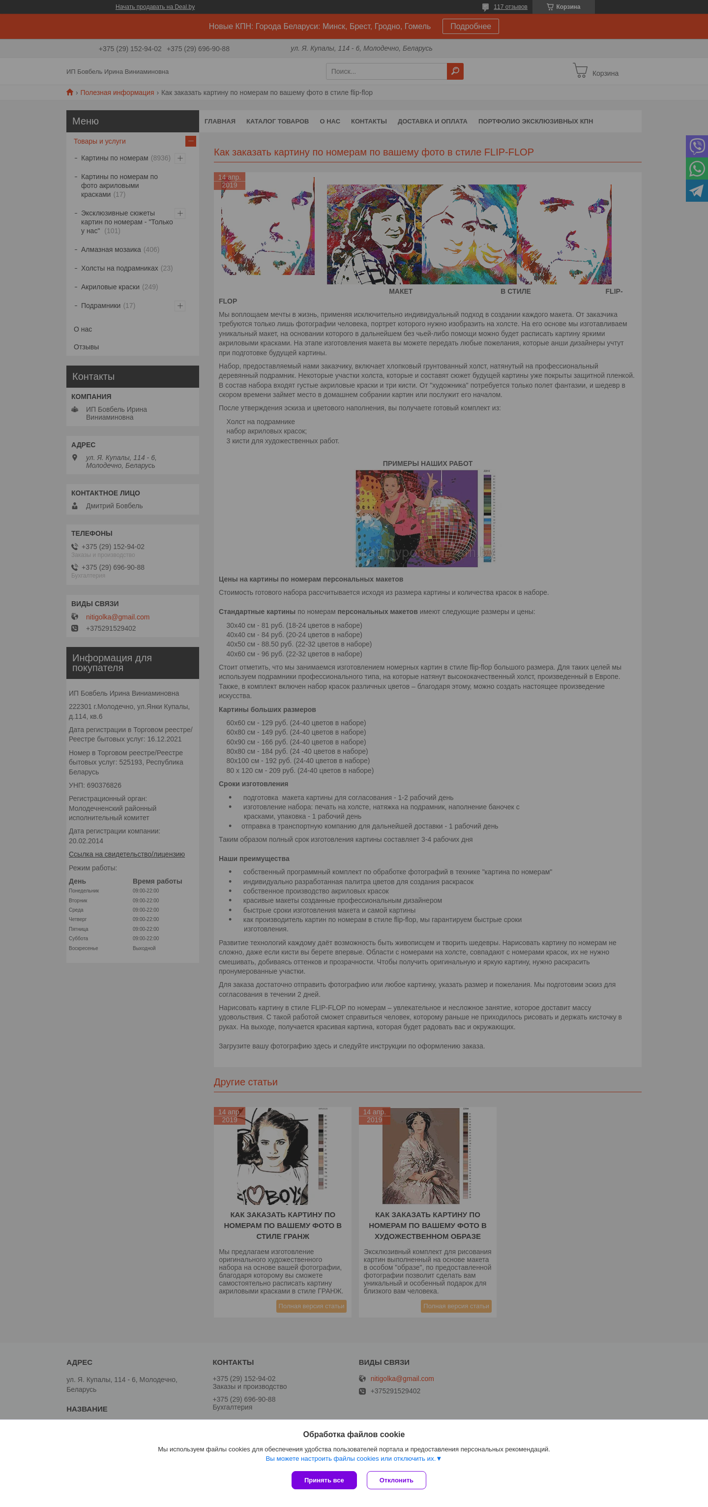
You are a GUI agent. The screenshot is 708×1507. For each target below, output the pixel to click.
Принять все (324, 1480)
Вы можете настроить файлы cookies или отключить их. (351, 1458)
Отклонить (396, 1480)
